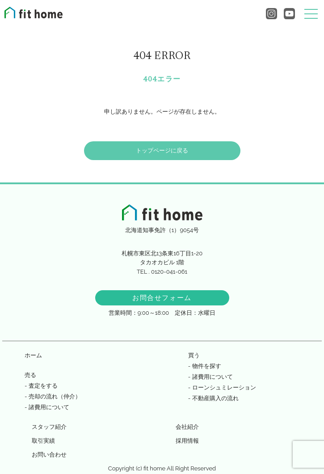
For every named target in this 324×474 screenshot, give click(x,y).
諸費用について (49, 407)
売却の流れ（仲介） (55, 396)
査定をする (43, 385)
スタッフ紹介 (49, 426)
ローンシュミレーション (224, 387)
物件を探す (206, 366)
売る (30, 375)
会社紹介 (187, 426)
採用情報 (187, 440)
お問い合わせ (49, 454)
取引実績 (43, 440)
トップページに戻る (162, 150)
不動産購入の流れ (215, 398)
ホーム (33, 355)
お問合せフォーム (162, 298)
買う (194, 355)
